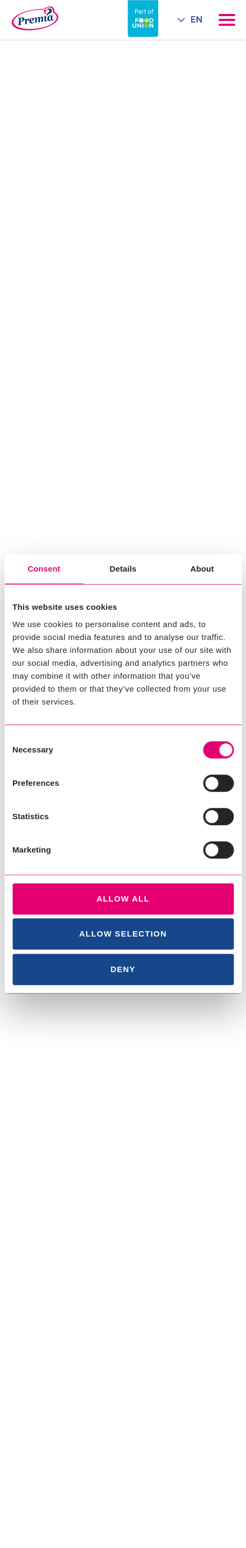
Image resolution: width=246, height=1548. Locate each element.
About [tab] (202, 568)
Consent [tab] (43, 568)
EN (196, 20)
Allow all (123, 898)
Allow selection (123, 933)
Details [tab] (123, 568)
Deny (122, 969)
